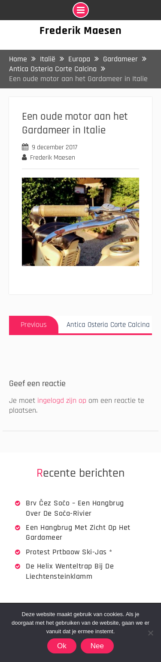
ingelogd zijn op (61, 400)
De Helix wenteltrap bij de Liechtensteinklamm (70, 571)
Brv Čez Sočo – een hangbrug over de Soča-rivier (75, 508)
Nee (97, 646)
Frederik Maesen (80, 31)
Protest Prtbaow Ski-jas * (69, 552)
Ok (62, 646)
